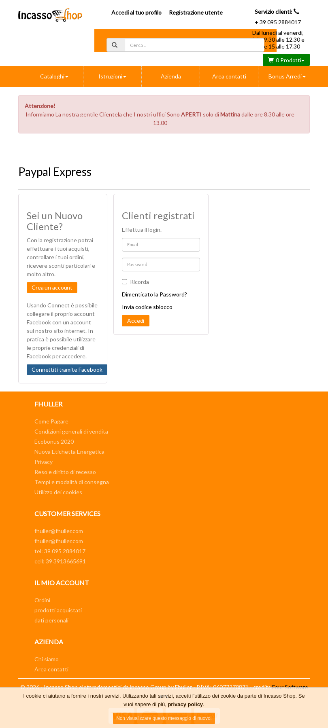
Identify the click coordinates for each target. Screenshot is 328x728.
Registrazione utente (196, 12)
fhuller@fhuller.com (58, 530)
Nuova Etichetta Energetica (69, 451)
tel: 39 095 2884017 (59, 551)
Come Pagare (51, 421)
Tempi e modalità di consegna (71, 481)
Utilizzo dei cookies (58, 492)
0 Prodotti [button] (286, 60)
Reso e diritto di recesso (65, 471)
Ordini (42, 600)
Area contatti (229, 76)
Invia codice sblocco (147, 306)
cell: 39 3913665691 (60, 561)
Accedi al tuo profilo (136, 12)
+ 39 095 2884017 (278, 22)
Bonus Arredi (287, 76)
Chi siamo (46, 659)
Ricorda (135, 281)
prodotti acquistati (58, 610)
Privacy (43, 461)
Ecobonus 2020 (54, 441)
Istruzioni (112, 76)
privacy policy (185, 704)
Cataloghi (54, 76)
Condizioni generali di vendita (71, 431)
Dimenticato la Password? (154, 294)
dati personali (51, 620)
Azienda (171, 76)
